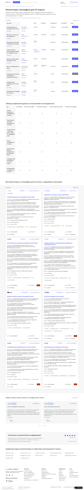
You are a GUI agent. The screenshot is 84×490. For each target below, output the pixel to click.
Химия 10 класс (53, 455)
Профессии (44, 475)
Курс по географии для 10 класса (10, 142)
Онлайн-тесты (44, 470)
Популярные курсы (28, 470)
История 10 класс (9, 455)
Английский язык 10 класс (56, 453)
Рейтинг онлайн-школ (73, 476)
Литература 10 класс (69, 453)
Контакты (71, 473)
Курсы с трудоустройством (29, 473)
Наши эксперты (62, 478)
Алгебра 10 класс (9, 458)
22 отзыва (23, 70)
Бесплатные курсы (28, 476)
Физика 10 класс (39, 455)
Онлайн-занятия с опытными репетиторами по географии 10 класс (11, 132)
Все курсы (17, 2)
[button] (39, 425)
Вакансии (61, 473)
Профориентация (45, 472)
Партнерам (61, 475)
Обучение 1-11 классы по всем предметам (56, 194)
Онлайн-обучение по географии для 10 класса (10, 113)
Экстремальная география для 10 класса (10, 170)
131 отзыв (23, 38)
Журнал (60, 472)
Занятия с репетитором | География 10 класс (20, 296)
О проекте (71, 470)
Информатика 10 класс (25, 455)
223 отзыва (23, 62)
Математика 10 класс (40, 453)
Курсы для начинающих (29, 475)
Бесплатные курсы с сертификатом (31, 480)
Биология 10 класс (10, 453)
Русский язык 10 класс (25, 453)
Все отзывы (75, 397)
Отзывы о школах (74, 2)
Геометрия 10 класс (24, 458)
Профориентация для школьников (49, 473)
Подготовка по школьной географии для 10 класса (10, 122)
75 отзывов (23, 53)
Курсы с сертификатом (28, 472)
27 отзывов (23, 45)
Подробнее (75, 26)
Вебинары (44, 476)
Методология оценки (73, 472)
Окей (20, 484)
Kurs (8, 2)
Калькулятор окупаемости (47, 478)
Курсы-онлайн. (14, 469)
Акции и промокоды (62, 2)
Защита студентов (62, 476)
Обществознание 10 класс (71, 455)
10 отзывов (23, 30)
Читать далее (10, 417)
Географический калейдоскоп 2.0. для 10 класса (11, 161)
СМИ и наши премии (73, 475)
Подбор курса (62, 480)
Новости (60, 470)
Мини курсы (26, 478)
